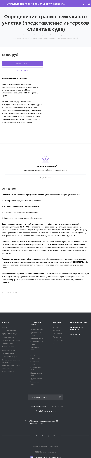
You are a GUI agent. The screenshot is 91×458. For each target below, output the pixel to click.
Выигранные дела (78, 322)
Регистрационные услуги (11, 365)
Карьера (56, 330)
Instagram (48, 435)
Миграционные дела (9, 357)
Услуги (5, 322)
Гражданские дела (9, 330)
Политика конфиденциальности (45, 446)
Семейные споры (36, 338)
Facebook (42, 435)
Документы (57, 334)
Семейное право (8, 343)
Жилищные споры (8, 347)
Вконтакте (36, 435)
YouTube (54, 435)
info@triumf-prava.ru (47, 411)
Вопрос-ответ (58, 340)
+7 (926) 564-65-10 (39, 406)
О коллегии (57, 327)
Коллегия (58, 322)
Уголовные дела (8, 337)
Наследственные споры (11, 340)
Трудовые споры (8, 353)
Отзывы (56, 343)
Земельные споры (9, 350)
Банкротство (35, 358)
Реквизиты (57, 337)
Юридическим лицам (10, 334)
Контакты (75, 334)
